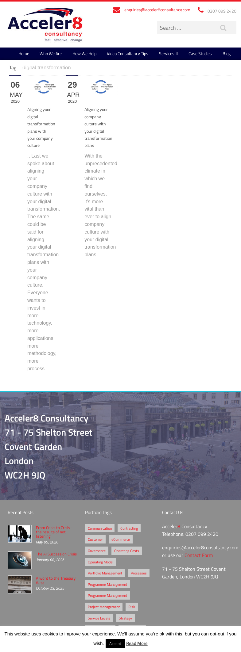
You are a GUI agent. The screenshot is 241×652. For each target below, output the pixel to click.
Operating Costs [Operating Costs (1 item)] (126, 550)
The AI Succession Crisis (56, 554)
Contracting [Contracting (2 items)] (129, 528)
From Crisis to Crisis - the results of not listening (54, 532)
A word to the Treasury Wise (56, 580)
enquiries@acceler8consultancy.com (157, 10)
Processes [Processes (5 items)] (139, 572)
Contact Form (199, 555)
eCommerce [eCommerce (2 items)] (120, 539)
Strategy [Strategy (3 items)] (125, 618)
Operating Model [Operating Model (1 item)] (100, 561)
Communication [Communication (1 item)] (100, 528)
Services (166, 53)
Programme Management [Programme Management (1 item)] (107, 595)
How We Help (84, 53)
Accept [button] (115, 643)
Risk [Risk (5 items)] (131, 606)
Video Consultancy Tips (127, 53)
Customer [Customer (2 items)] (95, 539)
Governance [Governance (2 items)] (97, 550)
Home (23, 53)
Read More (137, 643)
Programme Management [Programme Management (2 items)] (107, 584)
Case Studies (200, 53)
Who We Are (51, 53)
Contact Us (28, 66)
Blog (227, 53)
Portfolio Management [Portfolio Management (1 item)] (105, 572)
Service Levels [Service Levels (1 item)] (99, 618)
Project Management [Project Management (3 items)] (104, 606)
